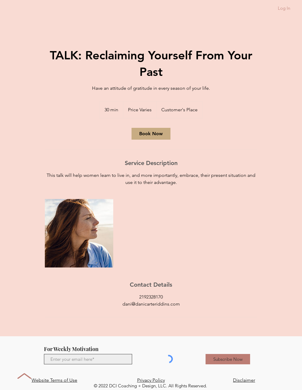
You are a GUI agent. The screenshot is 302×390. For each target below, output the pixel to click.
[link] (151, 134)
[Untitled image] (79, 233)
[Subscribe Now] (228, 359)
